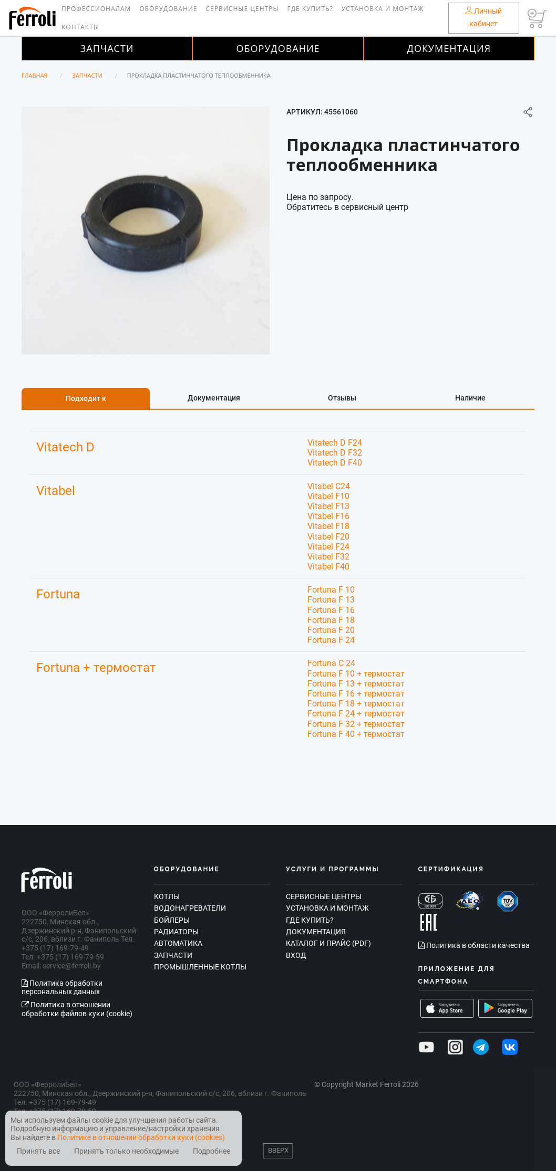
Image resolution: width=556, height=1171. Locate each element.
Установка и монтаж (383, 8)
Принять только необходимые (126, 1151)
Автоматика (178, 943)
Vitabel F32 (328, 557)
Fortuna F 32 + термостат (356, 724)
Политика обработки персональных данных (62, 987)
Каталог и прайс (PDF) (328, 943)
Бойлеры (172, 920)
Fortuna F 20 (331, 630)
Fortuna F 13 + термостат (356, 684)
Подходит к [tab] (86, 398)
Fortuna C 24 (331, 663)
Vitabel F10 (328, 496)
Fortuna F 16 (331, 610)
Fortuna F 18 (331, 620)
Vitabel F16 (328, 516)
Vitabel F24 (328, 547)
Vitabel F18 (328, 526)
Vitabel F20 (328, 537)
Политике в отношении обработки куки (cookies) (141, 1137)
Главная (35, 75)
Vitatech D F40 (334, 463)
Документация (449, 48)
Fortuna (58, 594)
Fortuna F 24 (331, 640)
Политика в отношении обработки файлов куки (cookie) (77, 1009)
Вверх (278, 1150)
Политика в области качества (474, 945)
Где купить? (310, 8)
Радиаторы (176, 931)
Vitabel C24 (328, 486)
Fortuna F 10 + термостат (356, 674)
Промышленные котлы (200, 967)
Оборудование (168, 8)
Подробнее (211, 1151)
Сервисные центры (242, 8)
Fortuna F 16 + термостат (356, 694)
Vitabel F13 (328, 506)
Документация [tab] (214, 398)
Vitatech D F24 (334, 443)
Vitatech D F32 (334, 453)
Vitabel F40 (328, 567)
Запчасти (107, 48)
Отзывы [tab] (342, 398)
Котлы (167, 896)
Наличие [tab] (470, 398)
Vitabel (55, 490)
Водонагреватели (190, 908)
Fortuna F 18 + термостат (356, 704)
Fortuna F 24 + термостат (356, 714)
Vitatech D (65, 447)
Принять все (38, 1151)
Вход (296, 955)
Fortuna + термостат (96, 667)
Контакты (80, 27)
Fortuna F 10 (331, 590)
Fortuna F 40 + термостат (356, 734)
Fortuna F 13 (331, 600)
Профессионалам (96, 8)
